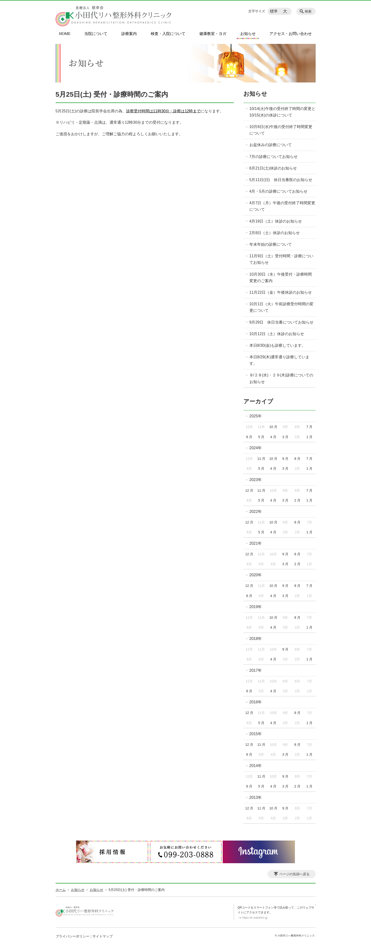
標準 (274, 11)
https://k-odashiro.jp (255, 917)
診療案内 (129, 34)
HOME (65, 34)
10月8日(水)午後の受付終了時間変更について (280, 130)
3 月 (285, 437)
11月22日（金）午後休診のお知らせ (280, 292)
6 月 (249, 437)
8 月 (297, 459)
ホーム (61, 890)
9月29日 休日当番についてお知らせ (281, 322)
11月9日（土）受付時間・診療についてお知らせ (281, 259)
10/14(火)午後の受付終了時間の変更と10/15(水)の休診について (282, 112)
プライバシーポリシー (72, 936)
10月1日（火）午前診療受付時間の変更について (281, 307)
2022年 (255, 511)
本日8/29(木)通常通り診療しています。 (279, 360)
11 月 (261, 459)
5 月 (261, 437)
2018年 (255, 639)
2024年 (255, 448)
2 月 (297, 500)
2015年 (255, 734)
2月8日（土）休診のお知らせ (274, 233)
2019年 (255, 607)
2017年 (255, 670)
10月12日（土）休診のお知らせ (276, 334)
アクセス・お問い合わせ (290, 34)
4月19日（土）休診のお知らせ (275, 221)
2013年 (255, 797)
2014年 (255, 766)
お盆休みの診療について (270, 145)
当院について (95, 34)
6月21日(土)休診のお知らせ (273, 168)
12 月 (249, 490)
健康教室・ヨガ (212, 34)
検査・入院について (168, 34)
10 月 (273, 427)
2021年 (255, 543)
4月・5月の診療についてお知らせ (278, 191)
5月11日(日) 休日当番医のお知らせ (280, 180)
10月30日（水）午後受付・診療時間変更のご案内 (280, 277)
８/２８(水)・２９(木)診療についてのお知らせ (281, 378)
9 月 (285, 459)
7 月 (309, 427)
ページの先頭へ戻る (294, 874)
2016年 (255, 702)
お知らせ (248, 34)
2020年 (255, 575)
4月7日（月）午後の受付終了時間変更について (282, 206)
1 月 (309, 437)
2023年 (255, 480)
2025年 (255, 416)
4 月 (273, 437)
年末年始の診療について (270, 244)
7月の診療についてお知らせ (273, 157)
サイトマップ (102, 936)
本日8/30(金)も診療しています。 (277, 345)
